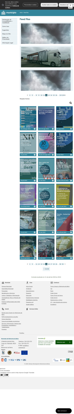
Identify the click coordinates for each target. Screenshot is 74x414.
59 (63, 267)
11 (44, 95)
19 (56, 267)
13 (49, 95)
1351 (63, 95)
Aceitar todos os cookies (49, 5)
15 (54, 95)
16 (56, 95)
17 (51, 267)
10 (41, 95)
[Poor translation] (6, 378)
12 (39, 267)
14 (51, 95)
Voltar (47, 272)
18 (54, 267)
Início (21, 12)
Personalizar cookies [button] (30, 5)
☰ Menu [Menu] (70, 6)
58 (60, 267)
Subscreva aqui (61, 345)
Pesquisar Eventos (25, 99)
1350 (60, 95)
